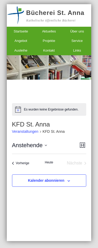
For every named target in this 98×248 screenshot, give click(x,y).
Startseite (21, 31)
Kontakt (49, 50)
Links (77, 50)
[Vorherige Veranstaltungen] (20, 163)
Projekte (49, 41)
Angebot (21, 41)
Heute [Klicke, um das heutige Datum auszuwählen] (49, 162)
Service (77, 41)
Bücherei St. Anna (55, 12)
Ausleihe (20, 50)
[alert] (49, 109)
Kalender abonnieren (46, 180)
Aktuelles (49, 31)
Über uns (77, 31)
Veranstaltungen (25, 131)
